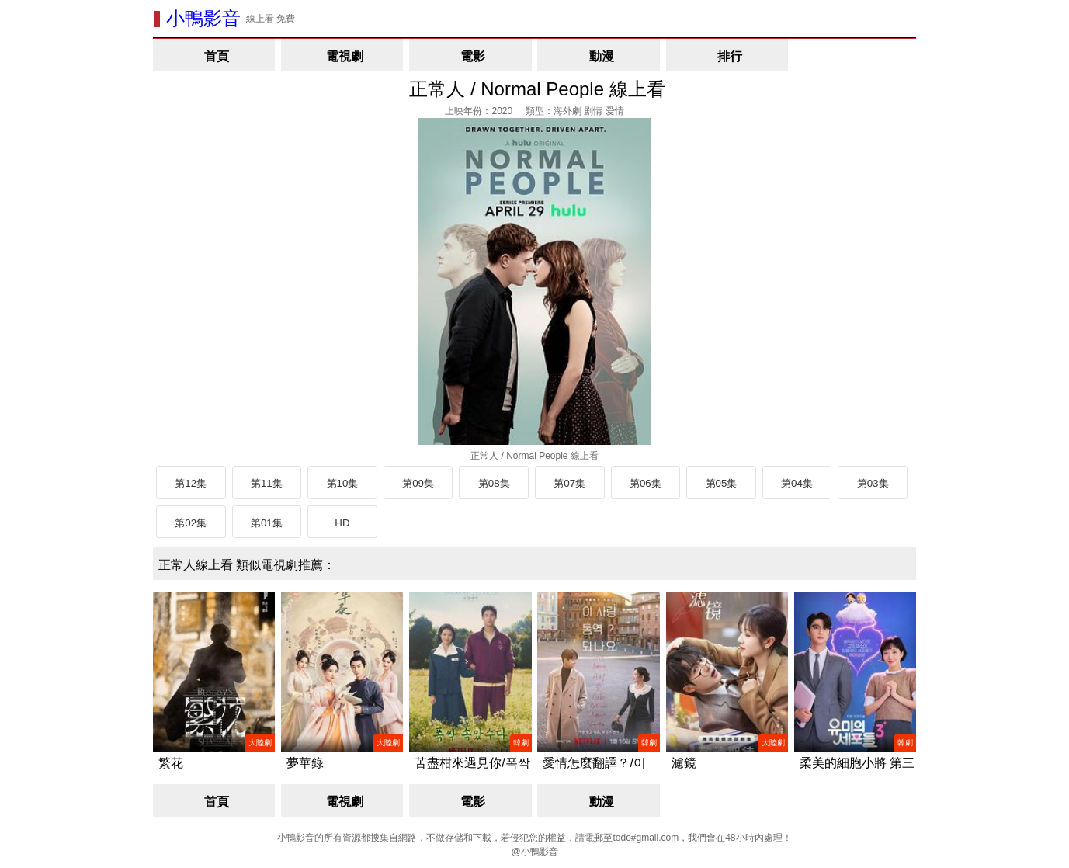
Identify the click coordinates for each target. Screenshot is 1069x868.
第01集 (267, 523)
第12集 (191, 483)
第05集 (722, 483)
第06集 (645, 483)
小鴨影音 (203, 18)
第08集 (494, 483)
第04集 (797, 483)
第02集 (191, 523)
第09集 (418, 483)
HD (342, 523)
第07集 (569, 483)
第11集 (267, 483)
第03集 (873, 483)
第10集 (343, 483)
